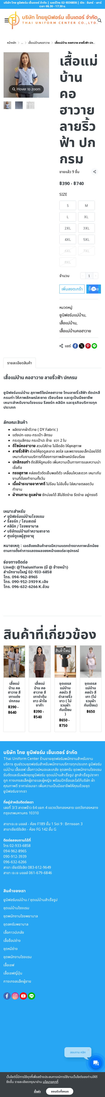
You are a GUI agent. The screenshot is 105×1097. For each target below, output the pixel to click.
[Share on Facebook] (75, 346)
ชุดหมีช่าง (10, 948)
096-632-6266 (15, 861)
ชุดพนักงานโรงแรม (17, 956)
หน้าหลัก (11, 43)
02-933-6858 (20, 845)
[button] (99, 20)
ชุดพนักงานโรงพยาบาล (20, 916)
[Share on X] (81, 346)
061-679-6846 (40, 872)
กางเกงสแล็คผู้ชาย (17, 981)
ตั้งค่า (37, 1091)
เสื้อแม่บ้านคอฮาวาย (39, 43)
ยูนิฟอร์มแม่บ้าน (72, 315)
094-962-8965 (15, 851)
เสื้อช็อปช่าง (12, 940)
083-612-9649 (39, 867)
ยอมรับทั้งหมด (60, 1091)
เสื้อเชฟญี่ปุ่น (12, 973)
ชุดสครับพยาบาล (15, 924)
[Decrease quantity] (83, 275)
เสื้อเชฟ (8, 964)
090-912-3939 (15, 856)
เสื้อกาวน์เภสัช (13, 932)
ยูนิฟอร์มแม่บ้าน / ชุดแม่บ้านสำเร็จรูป (30, 899)
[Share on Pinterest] (88, 346)
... (22, 43)
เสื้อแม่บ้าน (68, 322)
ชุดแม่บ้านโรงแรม (16, 907)
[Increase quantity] (95, 275)
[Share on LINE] (94, 346)
